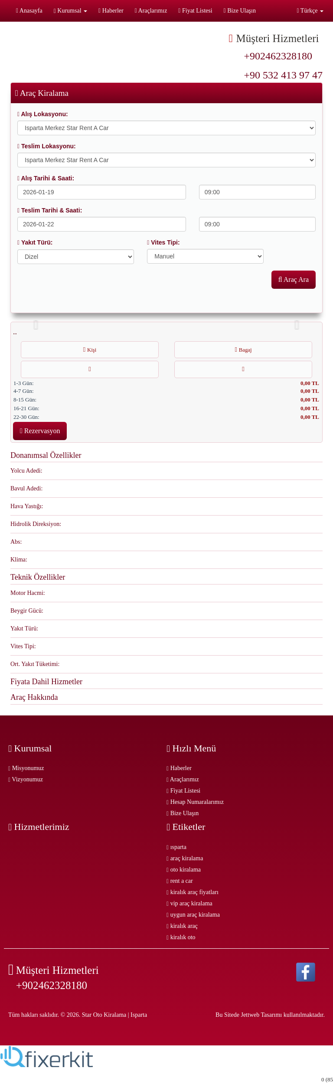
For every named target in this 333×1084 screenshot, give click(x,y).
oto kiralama (183, 869)
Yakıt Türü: (34, 242)
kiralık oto (181, 937)
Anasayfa (29, 10)
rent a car (179, 881)
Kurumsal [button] (70, 10)
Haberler (111, 10)
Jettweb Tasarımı (261, 1015)
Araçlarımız (151, 10)
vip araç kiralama (189, 903)
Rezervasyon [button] (40, 430)
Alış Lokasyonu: (42, 114)
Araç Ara (293, 279)
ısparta (176, 847)
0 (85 (327, 1079)
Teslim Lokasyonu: (46, 146)
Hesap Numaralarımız (195, 802)
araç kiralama (184, 858)
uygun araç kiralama (193, 914)
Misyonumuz (26, 768)
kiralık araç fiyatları (192, 892)
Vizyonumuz (25, 779)
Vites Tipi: (163, 242)
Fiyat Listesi (195, 10)
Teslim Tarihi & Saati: (49, 210)
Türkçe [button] (310, 10)
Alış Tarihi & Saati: (45, 178)
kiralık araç (182, 926)
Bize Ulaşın (240, 10)
